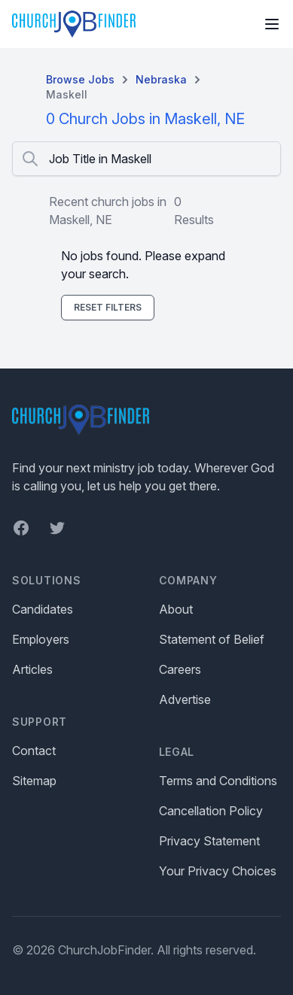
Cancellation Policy (211, 810)
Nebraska (161, 79)
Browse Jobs (80, 79)
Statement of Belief (211, 639)
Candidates (42, 609)
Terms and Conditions (218, 780)
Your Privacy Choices (217, 870)
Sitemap (34, 780)
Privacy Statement (209, 840)
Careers (180, 669)
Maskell (66, 94)
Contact (34, 750)
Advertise (185, 699)
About (176, 609)
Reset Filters (108, 307)
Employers (40, 639)
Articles (32, 669)
